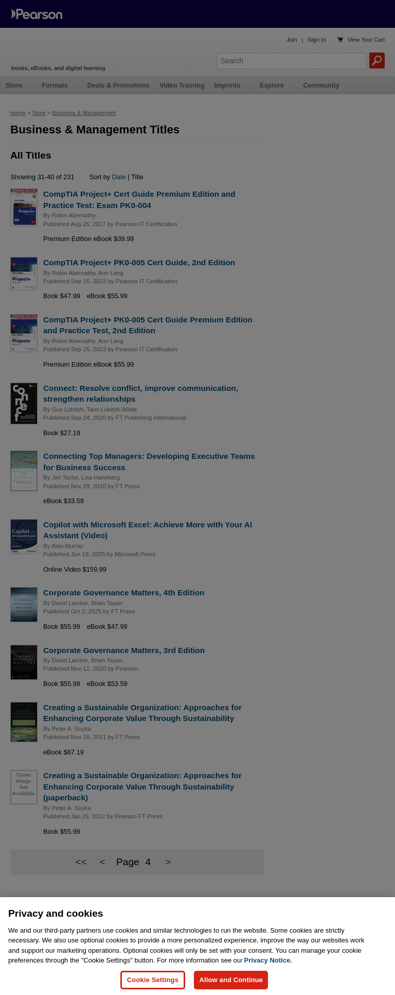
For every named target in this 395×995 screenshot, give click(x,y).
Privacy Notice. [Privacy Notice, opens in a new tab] (268, 968)
